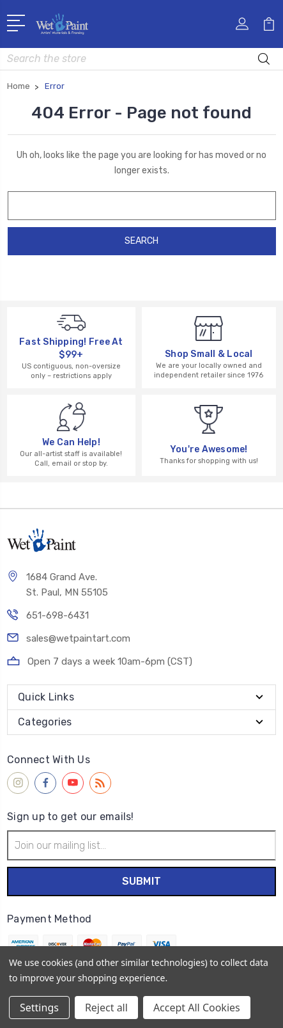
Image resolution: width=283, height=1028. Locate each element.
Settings (39, 1007)
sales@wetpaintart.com (78, 638)
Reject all (106, 1007)
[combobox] (141, 59)
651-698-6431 (57, 615)
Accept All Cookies (196, 1007)
